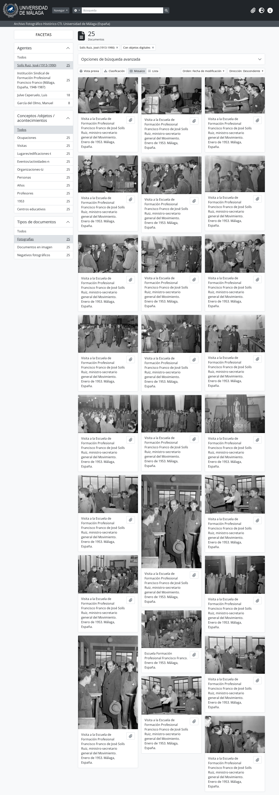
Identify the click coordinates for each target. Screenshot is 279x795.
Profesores (43, 194)
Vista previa (89, 71)
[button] (253, 10)
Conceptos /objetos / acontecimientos (35, 118)
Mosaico (137, 71)
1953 (43, 202)
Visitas (43, 146)
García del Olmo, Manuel (43, 104)
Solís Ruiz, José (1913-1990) (43, 66)
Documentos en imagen (43, 248)
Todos (21, 57)
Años (43, 186)
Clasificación (114, 71)
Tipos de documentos (36, 221)
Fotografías (43, 240)
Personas (43, 178)
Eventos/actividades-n (43, 162)
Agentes (24, 48)
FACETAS (44, 34)
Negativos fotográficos (43, 256)
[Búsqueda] (122, 10)
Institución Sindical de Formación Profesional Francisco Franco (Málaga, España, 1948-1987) (43, 80)
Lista (153, 71)
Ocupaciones (43, 138)
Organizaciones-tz (43, 170)
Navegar (59, 10)
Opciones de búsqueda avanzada (110, 59)
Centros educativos (43, 210)
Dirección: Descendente (245, 71)
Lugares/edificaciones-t (43, 154)
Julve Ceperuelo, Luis (43, 96)
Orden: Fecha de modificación (202, 71)
